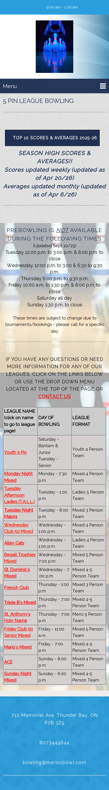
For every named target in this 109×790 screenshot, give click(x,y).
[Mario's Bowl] (54, 48)
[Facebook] (33, 7)
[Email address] (16, 7)
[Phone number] (7, 7)
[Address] (24, 7)
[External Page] (54, 137)
